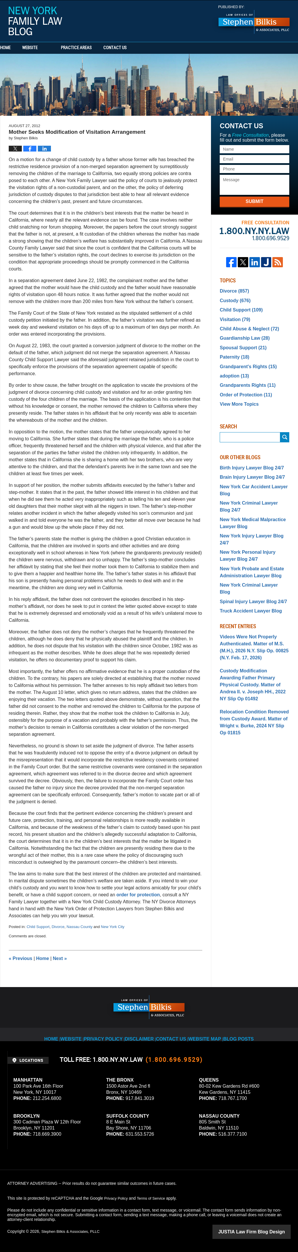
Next (60, 958)
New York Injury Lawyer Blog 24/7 (252, 517)
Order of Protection (242, 384)
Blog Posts (236, 1034)
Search (284, 426)
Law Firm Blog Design (263, 1231)
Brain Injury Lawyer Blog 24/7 (248, 464)
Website (53, 48)
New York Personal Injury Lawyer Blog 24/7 (252, 528)
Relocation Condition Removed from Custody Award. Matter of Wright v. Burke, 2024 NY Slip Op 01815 (251, 667)
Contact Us (150, 48)
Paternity (233, 350)
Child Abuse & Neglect (246, 325)
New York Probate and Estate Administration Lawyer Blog (248, 543)
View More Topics (237, 393)
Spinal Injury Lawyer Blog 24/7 (249, 563)
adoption (232, 367)
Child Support (37, 927)
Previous (20, 958)
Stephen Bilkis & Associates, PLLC (72, 1231)
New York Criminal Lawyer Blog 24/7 (250, 490)
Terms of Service (154, 1198)
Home (17, 48)
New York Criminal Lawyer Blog (250, 555)
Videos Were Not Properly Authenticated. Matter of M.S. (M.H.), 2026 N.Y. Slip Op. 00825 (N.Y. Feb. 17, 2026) (250, 606)
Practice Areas (99, 48)
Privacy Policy (109, 1034)
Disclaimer (142, 1034)
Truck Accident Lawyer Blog (247, 572)
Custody (233, 299)
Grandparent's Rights (244, 359)
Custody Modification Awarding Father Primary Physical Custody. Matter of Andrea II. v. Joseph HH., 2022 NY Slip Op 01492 (252, 636)
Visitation (233, 316)
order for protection (138, 894)
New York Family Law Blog (35, 21)
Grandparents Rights (244, 376)
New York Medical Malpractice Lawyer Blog (249, 505)
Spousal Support (240, 342)
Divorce (58, 927)
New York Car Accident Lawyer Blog (249, 476)
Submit (254, 201)
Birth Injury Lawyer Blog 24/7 (248, 456)
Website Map (205, 1034)
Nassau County (80, 927)
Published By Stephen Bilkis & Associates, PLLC (254, 20)
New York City (113, 927)
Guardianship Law (241, 333)
